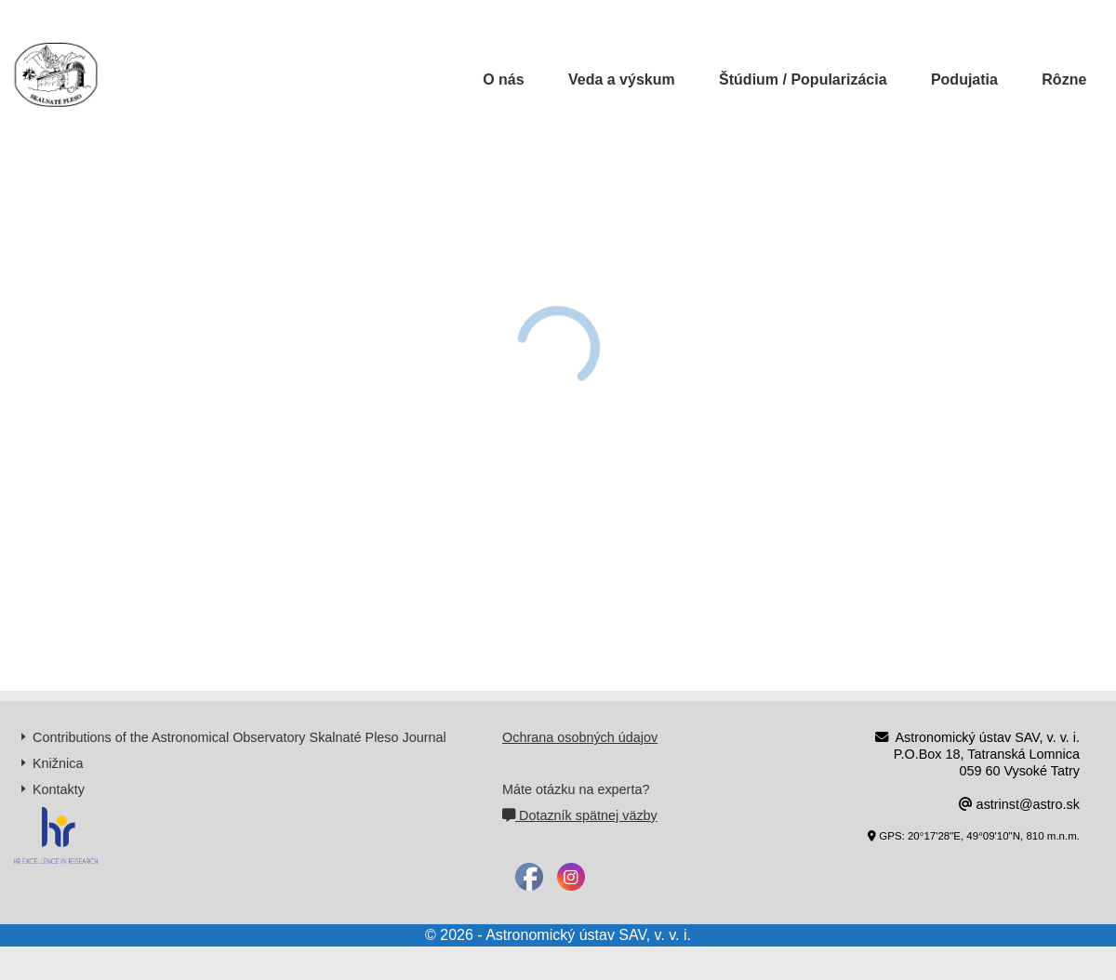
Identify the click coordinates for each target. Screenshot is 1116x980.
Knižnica (58, 763)
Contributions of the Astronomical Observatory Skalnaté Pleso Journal (239, 737)
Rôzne (1064, 79)
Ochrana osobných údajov (580, 737)
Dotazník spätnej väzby (580, 815)
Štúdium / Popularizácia (802, 79)
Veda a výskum (621, 79)
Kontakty (59, 789)
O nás (503, 79)
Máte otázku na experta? (575, 789)
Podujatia (964, 79)
